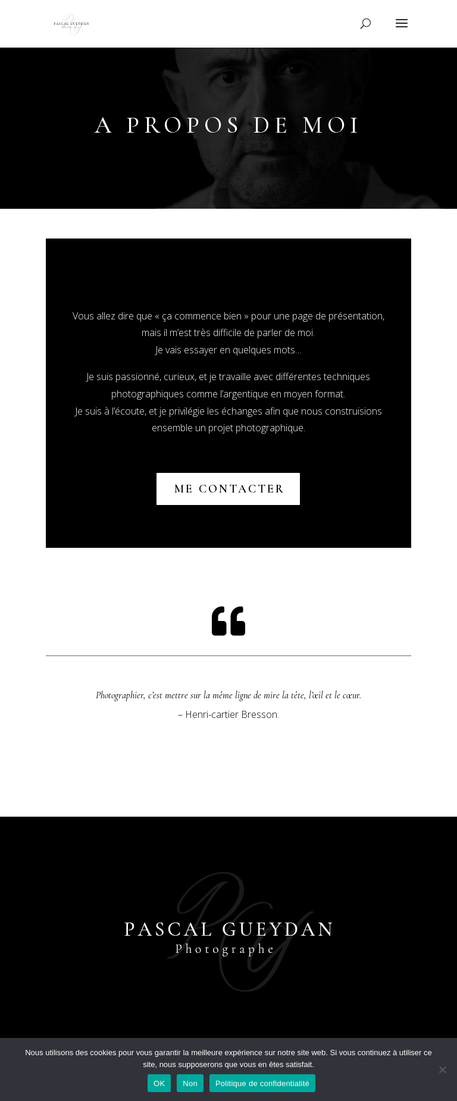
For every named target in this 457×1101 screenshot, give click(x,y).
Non (190, 1083)
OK (159, 1083)
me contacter (230, 489)
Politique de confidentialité (262, 1083)
